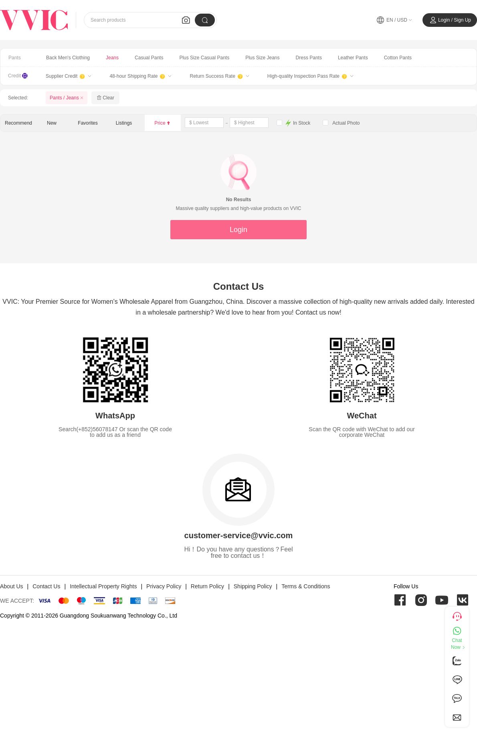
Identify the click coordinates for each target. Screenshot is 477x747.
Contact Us (46, 586)
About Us (11, 586)
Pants (14, 58)
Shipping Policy (253, 586)
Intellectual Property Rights (103, 586)
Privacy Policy (163, 586)
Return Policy (207, 586)
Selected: (18, 98)
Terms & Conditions (305, 586)
